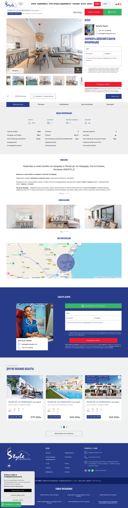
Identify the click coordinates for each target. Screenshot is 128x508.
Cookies (75, 481)
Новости (48, 468)
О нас (47, 463)
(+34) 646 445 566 (100, 470)
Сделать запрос (94, 12)
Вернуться (113, 96)
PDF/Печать (20, 96)
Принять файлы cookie (17, 490)
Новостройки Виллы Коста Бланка (78, 501)
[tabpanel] (25, 398)
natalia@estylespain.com (106, 33)
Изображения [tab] (64, 104)
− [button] (8, 248)
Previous (8, 46)
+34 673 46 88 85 (103, 30)
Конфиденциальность (65, 481)
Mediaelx (98, 481)
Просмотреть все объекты (64, 433)
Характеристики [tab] (18, 104)
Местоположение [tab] (87, 104)
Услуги (83, 4)
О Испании (76, 4)
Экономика (110, 104)
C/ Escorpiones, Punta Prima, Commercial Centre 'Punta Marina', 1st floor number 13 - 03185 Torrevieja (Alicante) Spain (104, 464)
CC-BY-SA (118, 277)
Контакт (89, 4)
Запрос (97, 4)
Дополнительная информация (13, 486)
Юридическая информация (50, 481)
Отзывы (67, 468)
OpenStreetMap (106, 277)
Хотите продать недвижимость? (60, 4)
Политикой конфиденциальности (79, 333)
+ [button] (8, 245)
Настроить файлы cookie (18, 495)
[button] (7, 96)
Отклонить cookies (18, 500)
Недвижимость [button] (42, 4)
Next (80, 46)
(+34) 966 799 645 (94, 457)
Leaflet (95, 277)
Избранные (49, 472)
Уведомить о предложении (43, 96)
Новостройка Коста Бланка (108, 495)
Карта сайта (81, 481)
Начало (33, 4)
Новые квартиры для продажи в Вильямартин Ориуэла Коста (108, 502)
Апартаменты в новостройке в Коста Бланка (78, 495)
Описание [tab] (41, 104)
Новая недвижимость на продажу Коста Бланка (49, 502)
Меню (106, 4)
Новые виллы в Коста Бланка (49, 495)
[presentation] (94, 77)
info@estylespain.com (95, 452)
